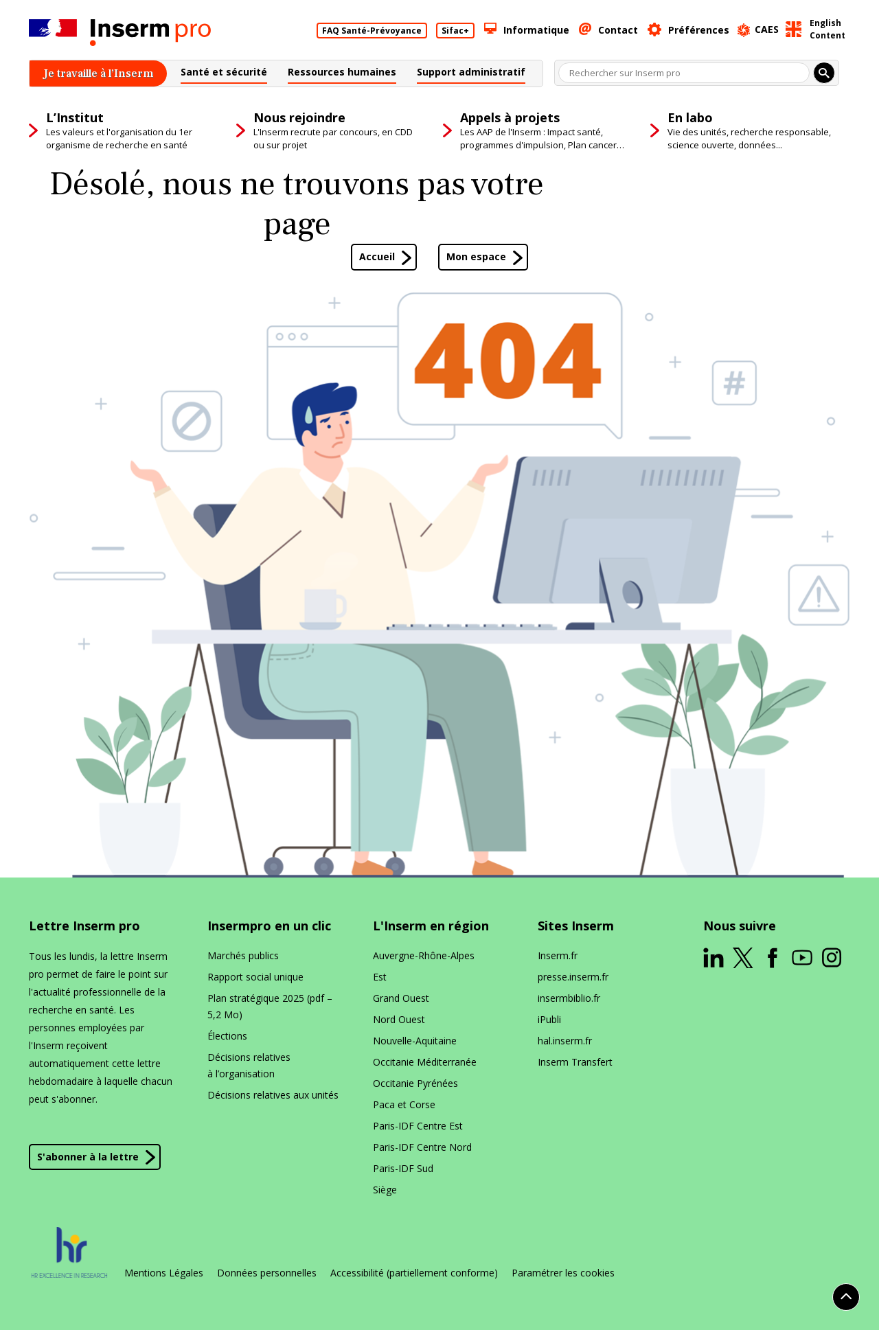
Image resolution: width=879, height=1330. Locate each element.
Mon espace (476, 256)
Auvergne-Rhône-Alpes (424, 955)
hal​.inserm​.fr (565, 1040)
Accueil (377, 256)
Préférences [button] (698, 29)
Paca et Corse (404, 1104)
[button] (223, 74)
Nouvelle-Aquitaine (415, 1040)
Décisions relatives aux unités (273, 1094)
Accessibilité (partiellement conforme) (414, 1273)
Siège (385, 1189)
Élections (227, 1035)
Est (380, 976)
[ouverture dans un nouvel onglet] (713, 958)
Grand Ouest (401, 998)
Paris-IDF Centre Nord (422, 1147)
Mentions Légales (163, 1273)
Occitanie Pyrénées (415, 1083)
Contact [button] (618, 29)
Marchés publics (243, 955)
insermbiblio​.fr (569, 998)
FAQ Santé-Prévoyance (372, 30)
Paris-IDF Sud (403, 1168)
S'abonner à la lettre (88, 1156)
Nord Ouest (399, 1019)
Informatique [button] (536, 29)
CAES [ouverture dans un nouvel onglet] (767, 29)
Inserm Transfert (575, 1061)
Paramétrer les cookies (563, 1273)
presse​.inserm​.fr (573, 976)
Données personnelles (267, 1273)
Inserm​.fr (558, 955)
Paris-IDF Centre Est (418, 1125)
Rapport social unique (255, 976)
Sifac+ (455, 30)
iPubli (549, 1019)
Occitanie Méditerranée (425, 1061)
